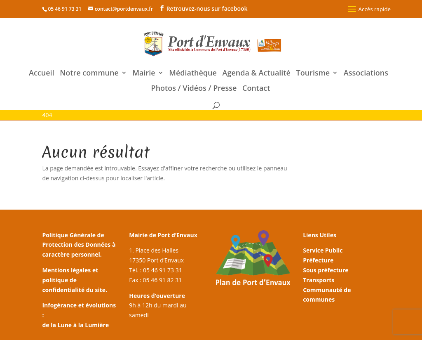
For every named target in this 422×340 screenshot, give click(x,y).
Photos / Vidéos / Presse (194, 89)
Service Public (322, 250)
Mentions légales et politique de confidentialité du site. (74, 280)
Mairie (143, 74)
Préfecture (318, 260)
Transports (318, 280)
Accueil (41, 74)
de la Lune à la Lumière (75, 325)
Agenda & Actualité (257, 74)
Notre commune (89, 74)
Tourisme (313, 74)
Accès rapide (368, 9)
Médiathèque (193, 74)
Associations (366, 74)
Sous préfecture (325, 270)
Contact (256, 89)
